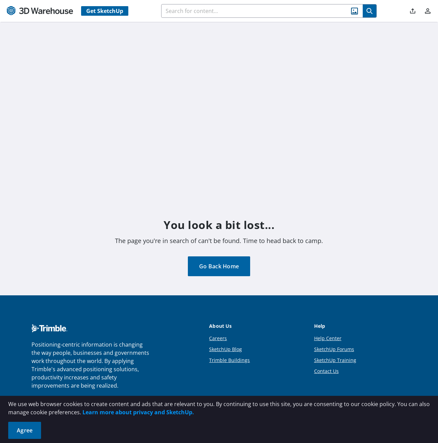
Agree (25, 430)
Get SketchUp (104, 11)
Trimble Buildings (229, 360)
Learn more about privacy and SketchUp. (138, 412)
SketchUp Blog (225, 349)
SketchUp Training (335, 360)
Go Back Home (219, 266)
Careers (218, 338)
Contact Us (326, 371)
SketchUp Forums (334, 349)
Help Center (328, 338)
